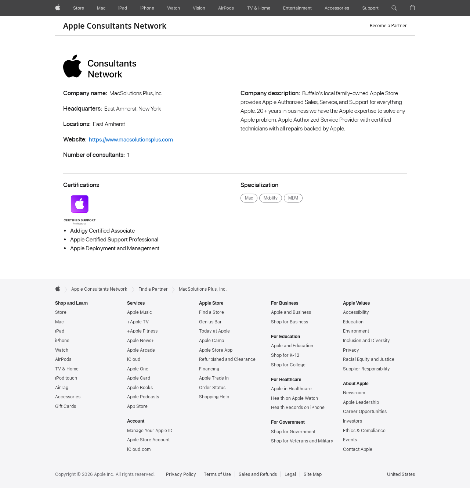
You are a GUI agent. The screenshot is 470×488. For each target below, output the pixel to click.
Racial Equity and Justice (368, 359)
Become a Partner (388, 25)
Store (60, 312)
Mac (59, 321)
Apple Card (138, 378)
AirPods (63, 359)
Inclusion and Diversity (366, 340)
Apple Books (140, 387)
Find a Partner (153, 289)
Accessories (67, 396)
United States (401, 474)
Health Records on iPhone (298, 407)
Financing (209, 369)
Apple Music (139, 312)
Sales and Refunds (258, 474)
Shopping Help (214, 396)
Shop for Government (293, 431)
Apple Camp (211, 340)
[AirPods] (226, 8)
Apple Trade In (214, 378)
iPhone (62, 340)
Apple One (137, 369)
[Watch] (173, 8)
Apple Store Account (148, 439)
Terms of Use (217, 474)
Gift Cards (65, 406)
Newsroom (354, 392)
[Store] (78, 8)
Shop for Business (289, 321)
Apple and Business (291, 312)
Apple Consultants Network (114, 25)
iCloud (133, 359)
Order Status (212, 387)
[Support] (370, 8)
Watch (61, 350)
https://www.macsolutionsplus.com (131, 139)
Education (353, 321)
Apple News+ (140, 340)
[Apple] (57, 8)
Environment (356, 331)
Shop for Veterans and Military (302, 441)
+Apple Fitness (142, 331)
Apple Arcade (141, 350)
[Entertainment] (298, 8)
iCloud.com (139, 449)
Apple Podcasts (143, 396)
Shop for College (288, 364)
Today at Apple (214, 331)
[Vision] (199, 8)
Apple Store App (215, 350)
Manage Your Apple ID (150, 430)
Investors (352, 421)
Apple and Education (292, 345)
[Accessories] (337, 8)
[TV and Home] (259, 8)
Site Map (313, 474)
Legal (290, 474)
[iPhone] (147, 8)
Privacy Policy (181, 474)
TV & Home (67, 369)
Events (350, 439)
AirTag (61, 387)
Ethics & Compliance (364, 430)
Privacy (351, 350)
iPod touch (66, 378)
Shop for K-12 (285, 355)
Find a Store (211, 312)
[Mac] (101, 8)
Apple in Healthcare (291, 388)
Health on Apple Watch (294, 398)
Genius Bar (210, 321)
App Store (137, 406)
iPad (59, 331)
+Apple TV (138, 321)
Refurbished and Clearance (227, 359)
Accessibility (356, 312)
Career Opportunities (365, 411)
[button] (394, 8)
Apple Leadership (361, 402)
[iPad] (122, 8)
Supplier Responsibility (366, 369)
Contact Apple (357, 449)
